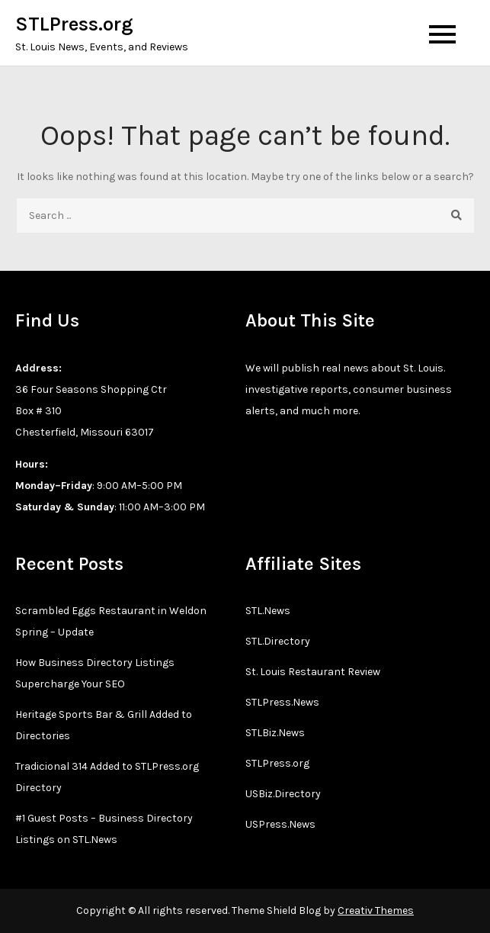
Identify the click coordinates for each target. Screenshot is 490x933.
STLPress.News (282, 702)
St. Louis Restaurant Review (312, 671)
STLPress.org (74, 24)
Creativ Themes (376, 910)
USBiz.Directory (283, 793)
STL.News (267, 610)
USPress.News (280, 824)
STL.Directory (277, 641)
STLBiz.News (275, 732)
